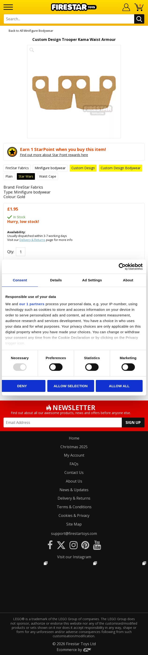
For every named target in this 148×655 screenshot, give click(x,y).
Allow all (119, 386)
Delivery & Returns (32, 240)
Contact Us (74, 472)
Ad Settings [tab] (92, 280)
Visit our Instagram (74, 556)
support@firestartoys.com (74, 533)
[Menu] (8, 7)
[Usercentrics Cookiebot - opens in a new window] (122, 266)
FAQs (74, 463)
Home (74, 438)
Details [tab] (56, 280)
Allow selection (71, 386)
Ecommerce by (74, 649)
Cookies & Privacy (74, 515)
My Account (74, 455)
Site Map (74, 524)
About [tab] (128, 280)
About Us (74, 481)
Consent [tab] (20, 280)
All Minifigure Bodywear (36, 31)
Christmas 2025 (74, 446)
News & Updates (74, 489)
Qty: (10, 251)
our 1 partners (31, 304)
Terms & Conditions (74, 506)
